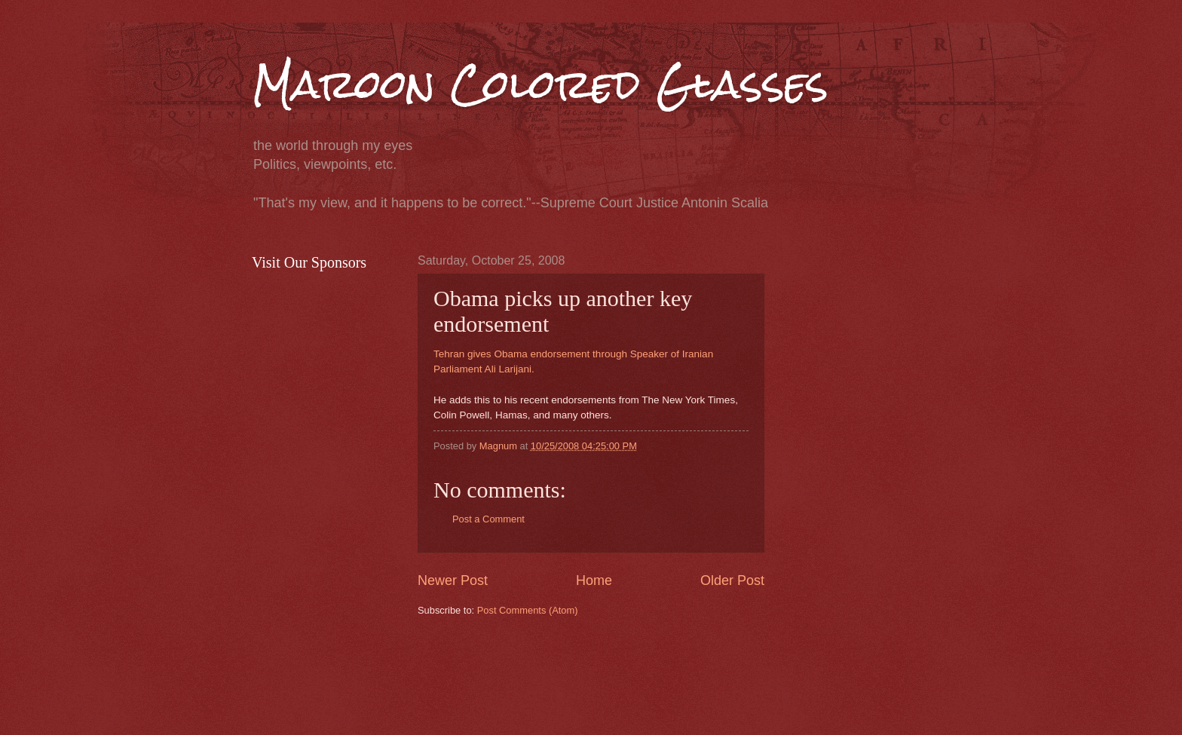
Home (594, 580)
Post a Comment (488, 519)
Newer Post (453, 580)
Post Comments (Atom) (527, 610)
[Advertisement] (692, 674)
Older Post (732, 580)
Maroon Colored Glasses (540, 84)
